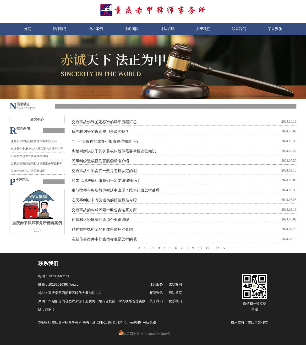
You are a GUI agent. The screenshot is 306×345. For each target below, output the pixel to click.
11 (207, 248)
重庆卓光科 (256, 322)
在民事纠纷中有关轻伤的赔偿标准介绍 (104, 200)
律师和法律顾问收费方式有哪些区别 (34, 141)
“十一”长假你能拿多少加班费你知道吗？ (105, 141)
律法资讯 (167, 29)
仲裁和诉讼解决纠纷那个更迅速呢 (100, 219)
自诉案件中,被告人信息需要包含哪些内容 (37, 148)
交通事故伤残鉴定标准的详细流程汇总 (104, 122)
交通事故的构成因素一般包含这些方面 (104, 210)
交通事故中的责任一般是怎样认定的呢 (104, 170)
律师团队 (131, 29)
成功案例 (95, 29)
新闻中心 (37, 119)
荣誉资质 (275, 29)
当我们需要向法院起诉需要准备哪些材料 (36, 163)
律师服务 (60, 29)
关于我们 (203, 29)
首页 (27, 29)
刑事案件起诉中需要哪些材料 (29, 156)
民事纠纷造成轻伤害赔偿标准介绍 (100, 161)
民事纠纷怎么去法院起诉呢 (28, 170)
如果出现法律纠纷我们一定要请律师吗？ (106, 180)
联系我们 (239, 29)
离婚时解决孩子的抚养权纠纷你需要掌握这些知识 (114, 151)
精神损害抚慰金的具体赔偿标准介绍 (102, 229)
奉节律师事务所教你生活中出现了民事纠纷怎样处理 (116, 190)
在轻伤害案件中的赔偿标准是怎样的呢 (104, 239)
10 (200, 248)
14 (218, 248)
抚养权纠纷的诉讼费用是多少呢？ (100, 131)
